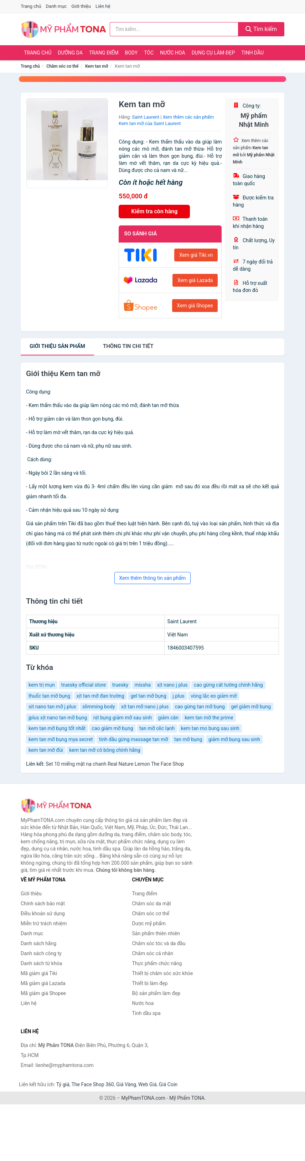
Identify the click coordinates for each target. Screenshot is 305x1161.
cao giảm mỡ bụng (112, 728)
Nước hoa (172, 53)
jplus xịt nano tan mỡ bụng (58, 717)
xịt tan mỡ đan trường (100, 696)
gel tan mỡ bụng (148, 696)
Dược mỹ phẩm (149, 923)
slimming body (98, 706)
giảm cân (168, 717)
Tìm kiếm (261, 29)
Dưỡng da (70, 53)
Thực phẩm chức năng (157, 963)
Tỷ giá (62, 1084)
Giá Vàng (126, 1084)
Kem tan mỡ (96, 66)
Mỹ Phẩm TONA (187, 1098)
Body (131, 53)
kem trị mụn (42, 685)
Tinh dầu (252, 53)
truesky (120, 685)
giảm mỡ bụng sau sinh (234, 739)
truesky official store (83, 685)
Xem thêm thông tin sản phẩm (152, 578)
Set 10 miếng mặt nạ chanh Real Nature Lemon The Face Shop (115, 764)
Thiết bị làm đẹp (150, 983)
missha (143, 685)
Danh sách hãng (38, 943)
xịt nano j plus (172, 685)
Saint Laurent (145, 117)
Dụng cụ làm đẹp (213, 53)
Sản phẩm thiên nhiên (156, 933)
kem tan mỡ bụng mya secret (61, 739)
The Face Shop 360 (92, 1084)
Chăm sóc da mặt (151, 903)
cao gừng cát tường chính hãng (228, 685)
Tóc (149, 53)
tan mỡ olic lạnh (157, 728)
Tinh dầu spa (146, 1013)
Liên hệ (102, 6)
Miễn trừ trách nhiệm (44, 923)
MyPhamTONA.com (143, 1098)
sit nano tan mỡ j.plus (52, 706)
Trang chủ (31, 6)
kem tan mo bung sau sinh (210, 728)
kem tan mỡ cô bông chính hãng (104, 750)
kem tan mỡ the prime (209, 717)
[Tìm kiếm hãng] (174, 29)
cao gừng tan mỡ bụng (200, 706)
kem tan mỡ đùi (46, 750)
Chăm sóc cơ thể (62, 66)
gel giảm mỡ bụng (251, 706)
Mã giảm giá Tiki (39, 973)
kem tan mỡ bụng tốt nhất (57, 728)
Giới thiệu (81, 6)
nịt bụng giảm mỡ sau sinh (122, 717)
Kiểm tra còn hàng (154, 211)
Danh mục (56, 6)
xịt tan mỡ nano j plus (145, 706)
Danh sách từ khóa (41, 963)
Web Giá (147, 1084)
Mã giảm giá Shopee (43, 993)
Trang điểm (104, 53)
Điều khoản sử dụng (43, 913)
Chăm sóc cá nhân (152, 953)
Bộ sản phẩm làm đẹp (156, 993)
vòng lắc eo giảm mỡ (214, 696)
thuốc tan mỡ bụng (49, 696)
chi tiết (128, 346)
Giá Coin (168, 1084)
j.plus (178, 696)
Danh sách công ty (41, 953)
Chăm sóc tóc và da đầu (159, 943)
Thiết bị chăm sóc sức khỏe (162, 973)
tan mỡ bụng (188, 739)
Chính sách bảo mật (43, 903)
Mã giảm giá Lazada (43, 983)
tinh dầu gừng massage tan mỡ (133, 739)
